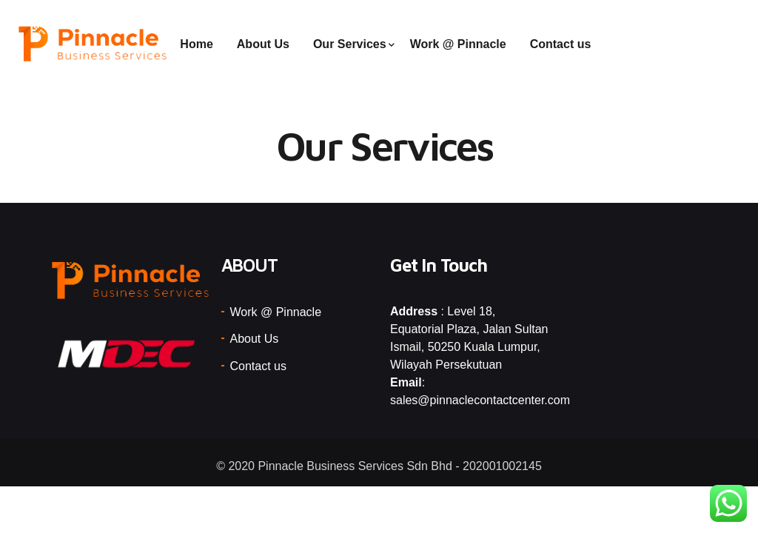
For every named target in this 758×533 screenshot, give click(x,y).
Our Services (349, 44)
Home (196, 44)
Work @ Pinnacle (458, 44)
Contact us (560, 44)
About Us (263, 44)
